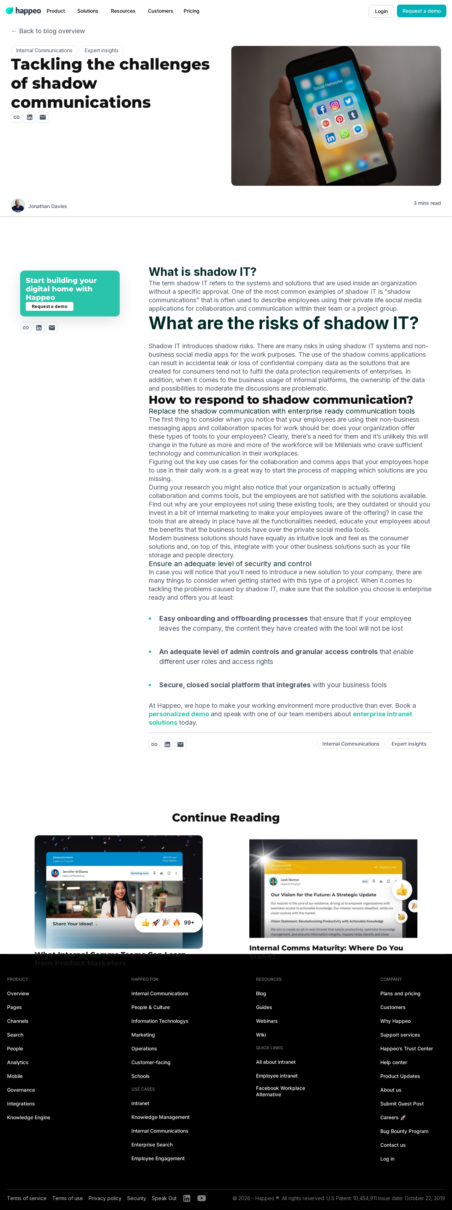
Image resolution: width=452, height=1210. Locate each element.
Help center (393, 1062)
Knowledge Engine (28, 1117)
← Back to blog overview (48, 31)
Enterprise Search (152, 1144)
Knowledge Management (160, 1117)
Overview (18, 993)
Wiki (261, 1035)
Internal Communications (160, 993)
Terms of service (27, 1198)
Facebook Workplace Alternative (280, 1091)
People (15, 1048)
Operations (144, 1048)
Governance (21, 1090)
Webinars (267, 1021)
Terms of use (67, 1198)
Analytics (18, 1062)
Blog (261, 993)
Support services (400, 1035)
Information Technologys (160, 1021)
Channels (18, 1021)
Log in (387, 1159)
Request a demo (422, 11)
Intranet (140, 1103)
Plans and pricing (400, 993)
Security (136, 1198)
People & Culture (150, 1007)
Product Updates (400, 1076)
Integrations (21, 1104)
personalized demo (179, 714)
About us (391, 1090)
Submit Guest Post (402, 1104)
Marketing (143, 1035)
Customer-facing (151, 1062)
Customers (393, 1007)
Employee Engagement (158, 1158)
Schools (140, 1076)
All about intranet (276, 1062)
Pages (14, 1007)
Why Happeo (395, 1021)
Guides (264, 1007)
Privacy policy (105, 1198)
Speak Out (164, 1198)
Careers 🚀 (393, 1117)
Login (381, 11)
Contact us (393, 1145)
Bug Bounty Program (404, 1131)
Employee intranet (277, 1076)
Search (15, 1035)
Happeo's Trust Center (406, 1048)
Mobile (15, 1076)
